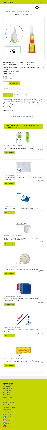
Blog (22, 14)
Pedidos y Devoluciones (9, 405)
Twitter (6, 423)
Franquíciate (29, 14)
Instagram (7, 420)
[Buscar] (30, 11)
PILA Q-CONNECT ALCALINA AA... (13, 146)
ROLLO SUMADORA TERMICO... (13, 236)
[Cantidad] (5, 83)
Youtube (6, 426)
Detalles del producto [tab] (21, 95)
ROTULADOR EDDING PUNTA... (12, 327)
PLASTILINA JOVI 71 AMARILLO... (13, 359)
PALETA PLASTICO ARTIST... (11, 267)
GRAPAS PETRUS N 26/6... (11, 206)
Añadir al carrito (14, 83)
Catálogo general (7, 412)
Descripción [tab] (7, 95)
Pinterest (19, 88)
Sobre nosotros (7, 409)
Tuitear (14, 88)
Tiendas (17, 14)
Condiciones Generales (9, 407)
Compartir (10, 88)
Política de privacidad (8, 402)
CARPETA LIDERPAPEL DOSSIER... (13, 175)
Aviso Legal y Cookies (8, 400)
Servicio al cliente (7, 397)
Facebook (7, 417)
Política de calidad (7, 414)
